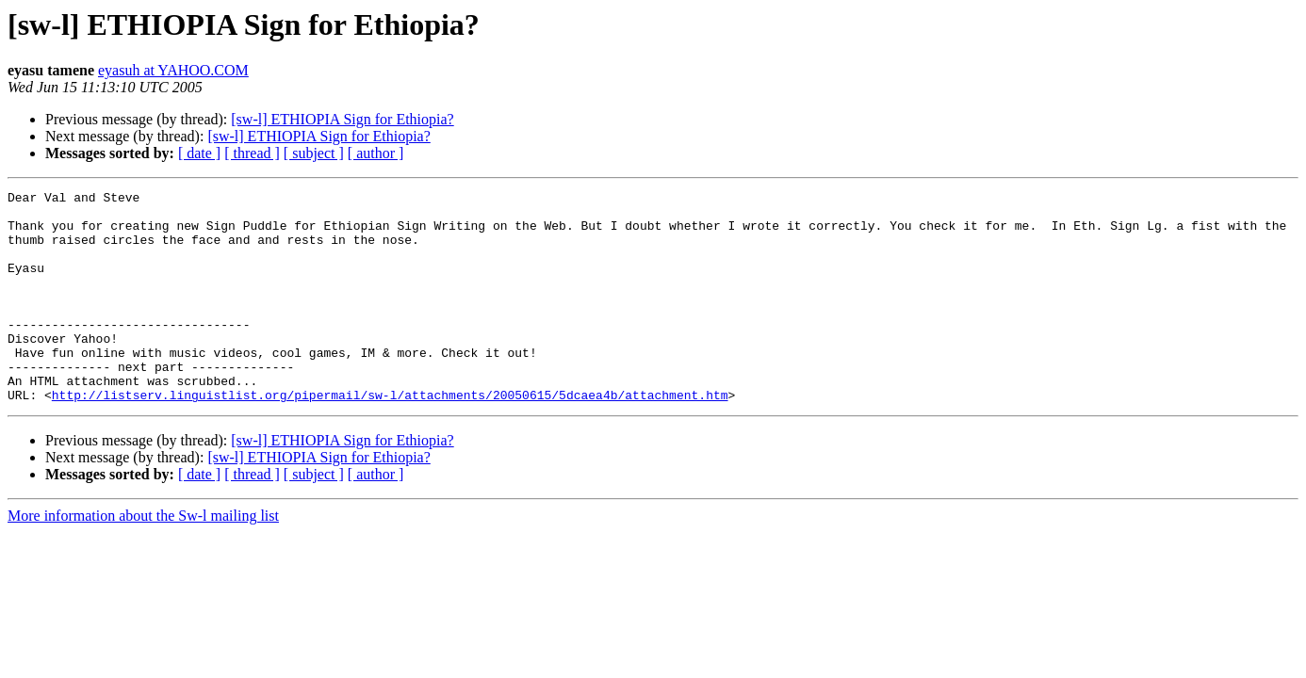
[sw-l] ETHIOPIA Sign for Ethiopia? (342, 119)
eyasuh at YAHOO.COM (173, 70)
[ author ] (376, 153)
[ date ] (199, 153)
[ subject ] (314, 153)
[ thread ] (252, 153)
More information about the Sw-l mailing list (143, 558)
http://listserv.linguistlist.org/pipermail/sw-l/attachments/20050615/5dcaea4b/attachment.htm (390, 436)
